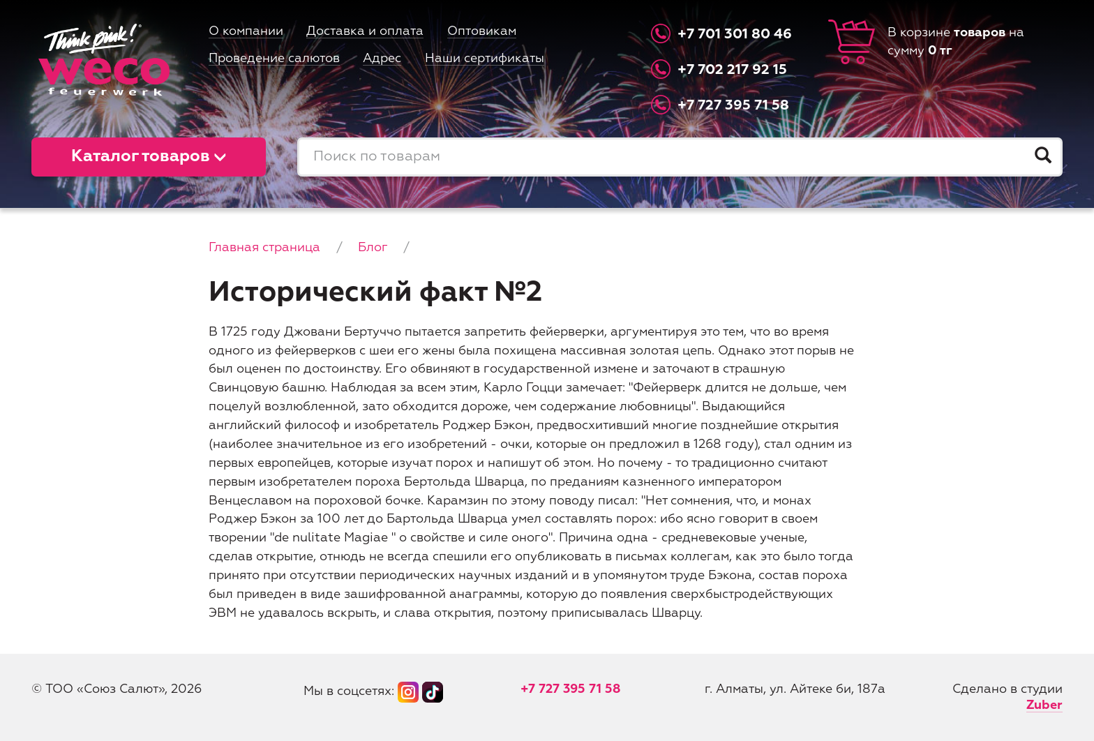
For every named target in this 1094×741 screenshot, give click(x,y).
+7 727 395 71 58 (733, 105)
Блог (372, 247)
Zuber (1044, 705)
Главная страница (264, 247)
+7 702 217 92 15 (732, 70)
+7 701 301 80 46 (734, 34)
